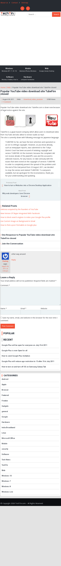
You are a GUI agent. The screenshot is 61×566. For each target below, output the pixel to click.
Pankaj (5, 261)
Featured (5, 395)
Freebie (5, 401)
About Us (4, 2)
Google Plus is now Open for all (14, 351)
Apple (4, 385)
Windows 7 (6, 481)
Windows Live (7, 492)
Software (10, 78)
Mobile (27, 69)
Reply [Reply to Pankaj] (13, 260)
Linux (4, 433)
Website (44, 308)
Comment (5, 285)
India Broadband (8, 428)
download (27, 99)
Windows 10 (7, 476)
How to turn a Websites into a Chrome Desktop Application (27, 185)
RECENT (8, 339)
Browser (5, 390)
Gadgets (5, 406)
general (5, 411)
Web (46, 69)
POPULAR (8, 333)
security (5, 449)
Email (23, 308)
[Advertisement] (22, 41)
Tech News (6, 460)
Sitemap (24, 2)
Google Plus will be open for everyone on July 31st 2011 (24, 345)
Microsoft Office (8, 438)
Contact (14, 2)
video (34, 99)
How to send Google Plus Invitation (16, 356)
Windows (9, 69)
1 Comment (7, 102)
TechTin (5, 465)
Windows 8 (6, 486)
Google (5, 417)
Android (5, 379)
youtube (40, 99)
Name (3, 308)
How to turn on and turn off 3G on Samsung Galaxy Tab (24, 367)
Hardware (27, 78)
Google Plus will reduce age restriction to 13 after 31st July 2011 (28, 361)
